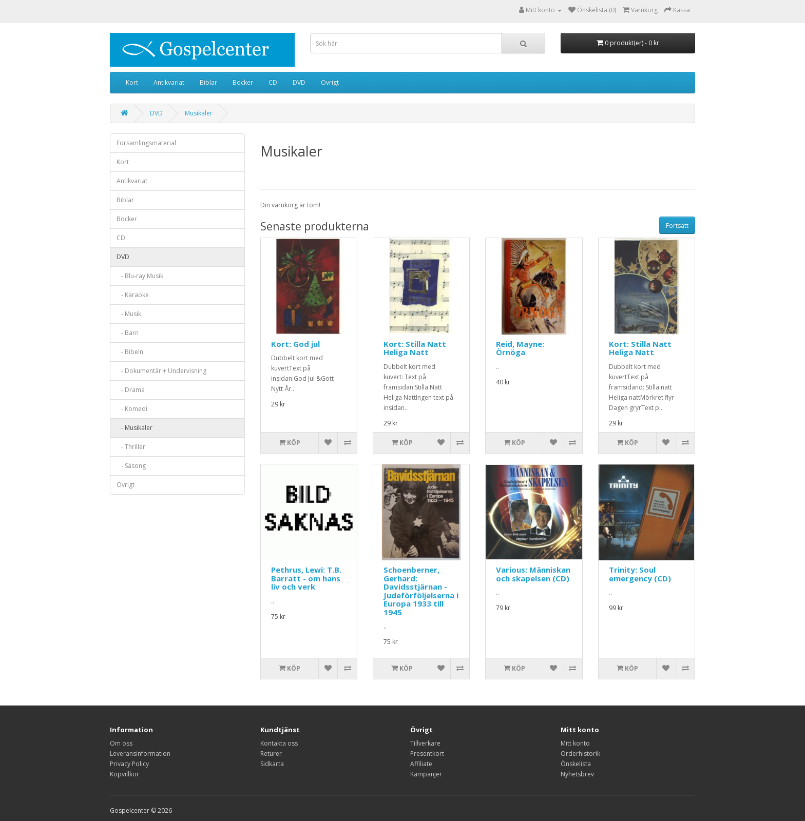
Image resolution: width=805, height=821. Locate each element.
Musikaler (199, 113)
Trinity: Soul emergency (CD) (640, 573)
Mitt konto (575, 743)
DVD (299, 82)
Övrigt (330, 82)
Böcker (243, 82)
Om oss (121, 743)
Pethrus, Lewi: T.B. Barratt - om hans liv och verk (306, 578)
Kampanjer (426, 774)
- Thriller (131, 446)
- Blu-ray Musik (140, 275)
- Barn (128, 332)
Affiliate (421, 763)
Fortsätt (677, 225)
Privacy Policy (129, 763)
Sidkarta (272, 763)
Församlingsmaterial (146, 143)
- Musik (129, 313)
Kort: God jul (295, 344)
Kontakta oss (279, 743)
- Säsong (131, 465)
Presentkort (427, 753)
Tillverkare (425, 743)
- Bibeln (130, 351)
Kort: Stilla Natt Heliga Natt (415, 348)
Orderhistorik (580, 753)
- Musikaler (134, 427)
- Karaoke (133, 294)
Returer (271, 753)
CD (273, 82)
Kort (132, 82)
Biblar (208, 82)
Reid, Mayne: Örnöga (520, 348)
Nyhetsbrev (577, 774)
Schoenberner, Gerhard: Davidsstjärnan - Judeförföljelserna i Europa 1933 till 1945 (421, 590)
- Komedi (132, 408)
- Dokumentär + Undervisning (161, 370)
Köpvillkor (124, 774)
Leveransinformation (140, 753)
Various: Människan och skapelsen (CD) (533, 573)
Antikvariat (169, 82)
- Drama (131, 389)
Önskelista (576, 763)
